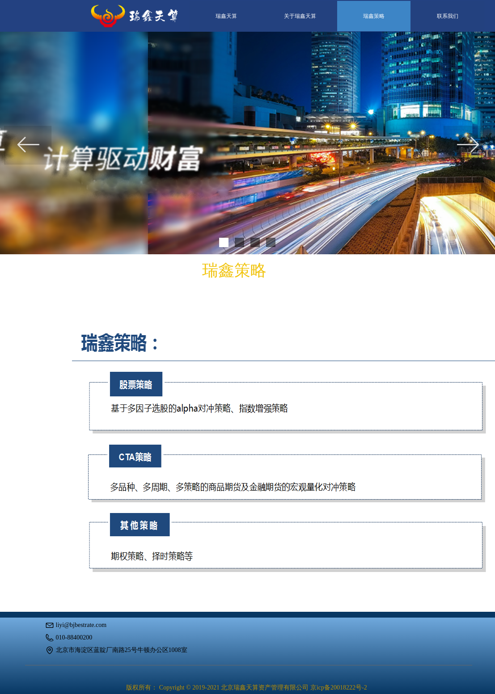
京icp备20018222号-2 (338, 687)
